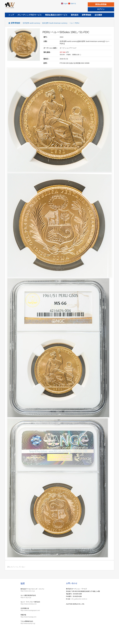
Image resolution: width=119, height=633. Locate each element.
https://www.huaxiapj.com (28, 617)
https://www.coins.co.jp (28, 591)
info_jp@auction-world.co (79, 599)
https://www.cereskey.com (29, 604)
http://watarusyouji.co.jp (28, 623)
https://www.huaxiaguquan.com (30, 610)
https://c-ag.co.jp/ (26, 597)
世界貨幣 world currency (31, 23)
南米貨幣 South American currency (54, 23)
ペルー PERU (74, 23)
